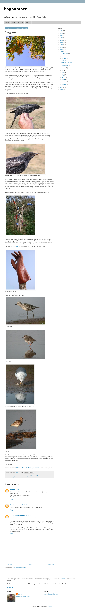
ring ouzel (23, 476)
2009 (61, 42)
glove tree (33, 475)
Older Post (51, 565)
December (65, 54)
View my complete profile (23, 596)
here (16, 246)
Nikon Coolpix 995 (21, 468)
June (63, 72)
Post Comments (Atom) (19, 567)
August (64, 68)
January (64, 84)
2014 (61, 31)
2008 (61, 45)
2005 (61, 51)
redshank (18, 476)
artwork (20, 22)
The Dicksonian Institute (18, 505)
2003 (61, 89)
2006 (61, 49)
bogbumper (15, 9)
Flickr (13, 22)
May (63, 75)
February (64, 82)
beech (16, 475)
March (63, 79)
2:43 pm (18, 489)
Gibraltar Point (26, 475)
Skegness (29, 476)
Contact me (10, 587)
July (63, 70)
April (63, 77)
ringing (28, 22)
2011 (61, 38)
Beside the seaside (66, 62)
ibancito (12, 489)
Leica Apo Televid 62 (34, 468)
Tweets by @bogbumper (51, 594)
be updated (63, 579)
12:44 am (28, 515)
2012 (61, 35)
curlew (20, 475)
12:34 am (28, 505)
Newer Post (9, 565)
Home (7, 22)
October (64, 58)
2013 (61, 33)
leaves (45, 475)
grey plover (40, 475)
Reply (11, 499)
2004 (61, 87)
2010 (61, 40)
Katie (20, 594)
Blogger (50, 606)
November (65, 56)
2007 (61, 47)
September (65, 65)
